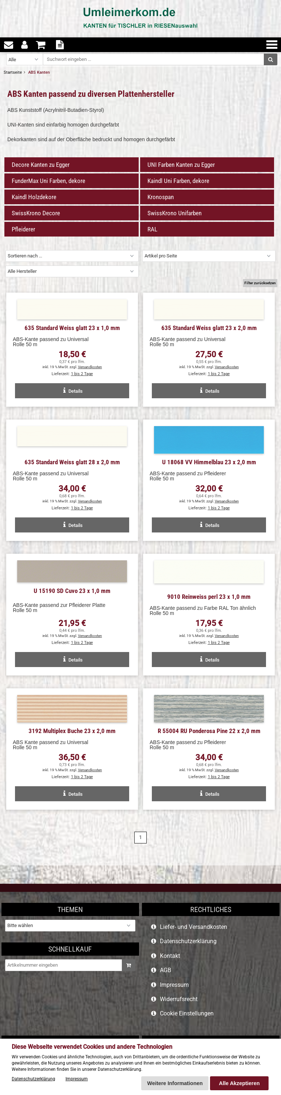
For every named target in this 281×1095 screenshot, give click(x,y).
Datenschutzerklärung (188, 941)
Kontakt (170, 955)
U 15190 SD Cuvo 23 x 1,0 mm (72, 590)
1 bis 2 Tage (82, 373)
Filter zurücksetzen (260, 283)
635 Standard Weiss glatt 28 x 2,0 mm (72, 462)
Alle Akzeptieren (239, 1083)
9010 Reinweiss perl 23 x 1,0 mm (209, 596)
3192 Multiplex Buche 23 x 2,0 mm (72, 731)
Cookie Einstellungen (187, 1013)
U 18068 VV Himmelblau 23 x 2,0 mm (209, 462)
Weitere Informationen (175, 1083)
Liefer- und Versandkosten (193, 926)
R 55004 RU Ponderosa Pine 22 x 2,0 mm (209, 731)
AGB (165, 970)
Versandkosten (90, 367)
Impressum (174, 984)
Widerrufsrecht (179, 999)
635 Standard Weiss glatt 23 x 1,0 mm (72, 328)
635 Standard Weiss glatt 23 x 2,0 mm (209, 328)
